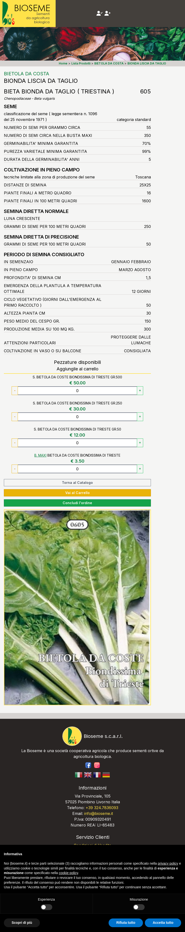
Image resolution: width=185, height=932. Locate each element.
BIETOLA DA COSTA (26, 74)
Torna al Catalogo (77, 482)
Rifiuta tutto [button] (125, 923)
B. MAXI (40, 455)
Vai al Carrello (77, 493)
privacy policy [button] (168, 863)
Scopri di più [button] (22, 923)
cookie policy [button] (68, 873)
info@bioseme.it (98, 813)
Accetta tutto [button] (163, 923)
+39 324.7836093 (102, 807)
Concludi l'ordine (77, 503)
